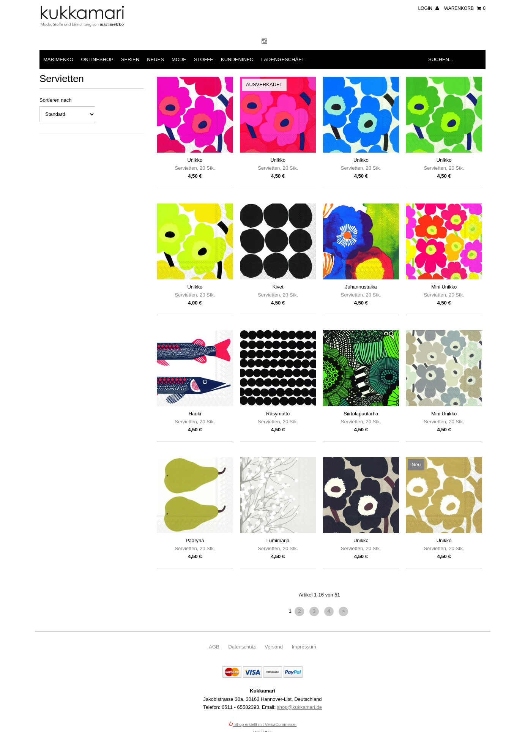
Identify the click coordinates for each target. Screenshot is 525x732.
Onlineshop (97, 59)
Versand (274, 647)
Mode (179, 59)
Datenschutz (241, 647)
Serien (130, 59)
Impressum (304, 647)
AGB (214, 647)
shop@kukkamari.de (299, 707)
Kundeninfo (237, 59)
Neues (155, 59)
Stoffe (203, 59)
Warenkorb (465, 8)
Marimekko (58, 59)
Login (428, 8)
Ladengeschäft (282, 59)
